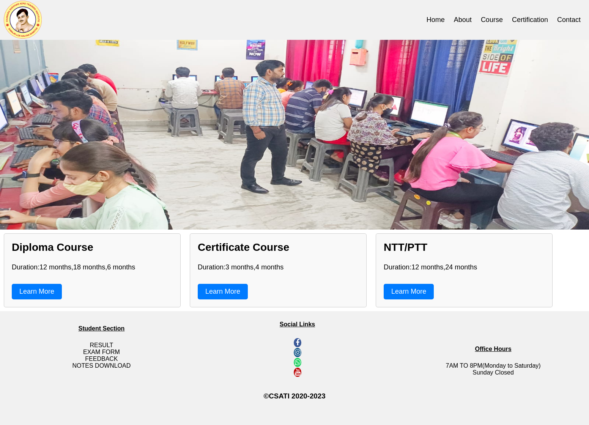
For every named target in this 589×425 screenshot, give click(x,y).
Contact (569, 20)
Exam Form (101, 352)
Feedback (101, 359)
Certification (530, 20)
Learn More (36, 291)
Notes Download (101, 365)
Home (436, 20)
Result (101, 345)
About (463, 20)
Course (492, 20)
